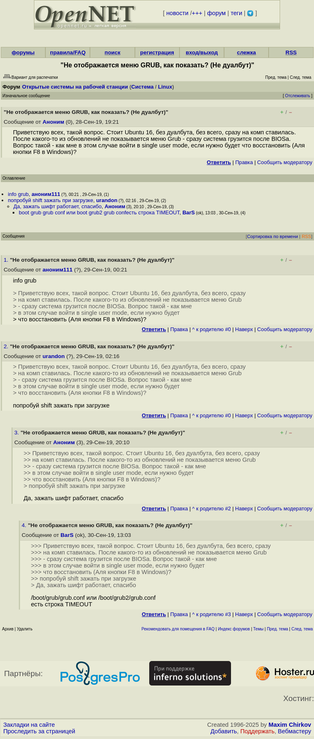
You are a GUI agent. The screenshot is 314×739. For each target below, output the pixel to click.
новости (177, 13)
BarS (188, 212)
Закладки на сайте (29, 724)
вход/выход (202, 52)
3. (17, 433)
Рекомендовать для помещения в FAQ (178, 629)
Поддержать (257, 731)
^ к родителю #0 (211, 329)
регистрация (157, 52)
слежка (246, 52)
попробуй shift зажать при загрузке (50, 200)
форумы (23, 52)
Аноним (53, 122)
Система (142, 87)
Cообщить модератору (284, 162)
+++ (197, 13)
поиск (112, 52)
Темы (258, 629)
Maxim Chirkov (290, 724)
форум (216, 13)
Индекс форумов (234, 629)
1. (7, 260)
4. (25, 525)
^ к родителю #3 (211, 614)
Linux (165, 87)
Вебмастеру (294, 731)
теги (236, 13)
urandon (106, 200)
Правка (244, 162)
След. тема (302, 629)
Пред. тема (277, 629)
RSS (290, 52)
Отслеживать (297, 95)
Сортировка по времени (272, 236)
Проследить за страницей (39, 731)
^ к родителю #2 (211, 508)
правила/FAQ (67, 52)
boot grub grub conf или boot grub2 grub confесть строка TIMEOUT (99, 212)
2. (7, 346)
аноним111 (45, 194)
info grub (18, 194)
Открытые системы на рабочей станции (75, 87)
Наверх (244, 329)
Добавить (224, 731)
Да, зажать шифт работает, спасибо (57, 206)
